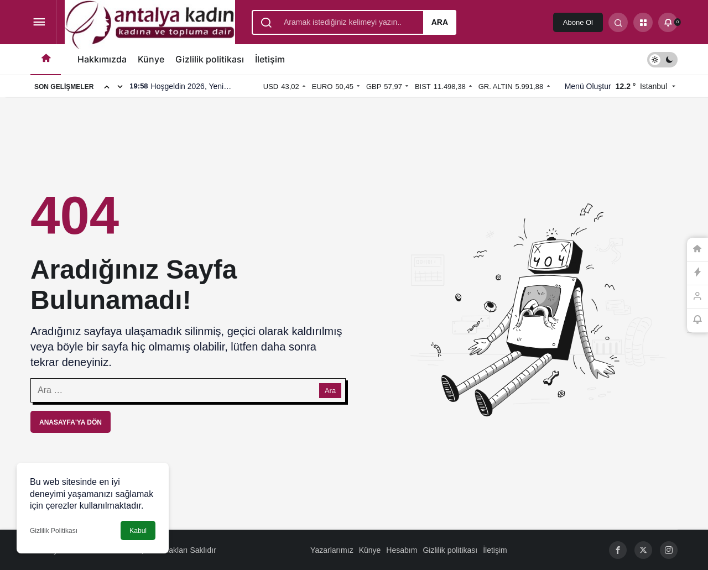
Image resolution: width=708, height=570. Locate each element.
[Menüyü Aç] (39, 22)
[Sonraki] (120, 86)
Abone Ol (578, 22)
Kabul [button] (138, 531)
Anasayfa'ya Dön (70, 422)
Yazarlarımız (331, 550)
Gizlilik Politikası (53, 531)
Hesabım (401, 550)
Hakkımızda (102, 59)
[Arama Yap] (618, 22)
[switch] (662, 59)
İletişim (270, 59)
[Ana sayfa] (45, 59)
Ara (439, 22)
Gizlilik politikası (209, 59)
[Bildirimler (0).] (668, 22)
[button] (643, 22)
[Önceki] (106, 86)
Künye (151, 59)
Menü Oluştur (588, 86)
